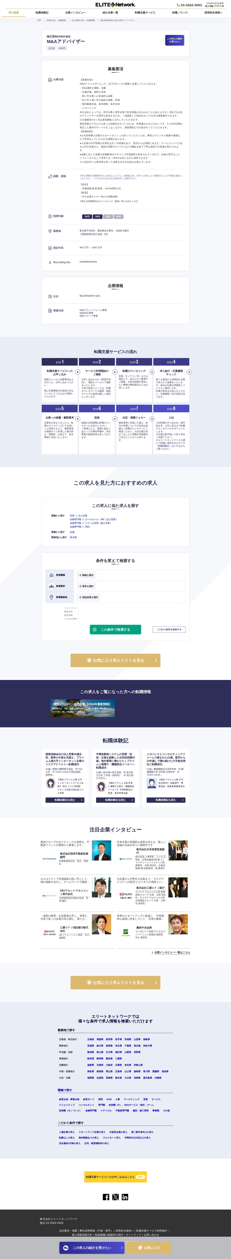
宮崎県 (137, 1078)
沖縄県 (158, 1078)
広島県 (118, 1071)
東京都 (73, 537)
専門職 (101, 1105)
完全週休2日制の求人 (70, 1143)
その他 (166, 1110)
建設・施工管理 (141, 1110)
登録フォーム (51, 379)
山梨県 (127, 1052)
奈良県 (127, 1065)
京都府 (100, 1065)
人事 (117, 1099)
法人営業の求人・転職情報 (83, 20)
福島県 (146, 1039)
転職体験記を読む (65, 800)
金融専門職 (75, 519)
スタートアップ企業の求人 (92, 1132)
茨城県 (90, 1045)
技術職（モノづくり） (70, 1110)
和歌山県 (138, 1065)
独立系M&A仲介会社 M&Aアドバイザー (117, 20)
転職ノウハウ (180, 12)
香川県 (146, 1071)
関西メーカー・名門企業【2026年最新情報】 (82, 708)
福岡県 (90, 1078)
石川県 (109, 1052)
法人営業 (82, 515)
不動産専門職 (122, 1110)
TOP (39, 20)
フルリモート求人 (112, 1137)
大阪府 (109, 1065)
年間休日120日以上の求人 (137, 1137)
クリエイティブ (67, 1105)
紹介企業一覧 (110, 12)
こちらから (61, 393)
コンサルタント (86, 1105)
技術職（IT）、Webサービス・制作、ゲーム (131, 1105)
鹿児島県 (147, 1078)
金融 (72, 532)
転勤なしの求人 (67, 1137)
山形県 (137, 1039)
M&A (87, 526)
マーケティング (131, 1099)
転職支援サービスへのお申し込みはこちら (115, 1177)
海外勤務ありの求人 (89, 1137)
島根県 (100, 1071)
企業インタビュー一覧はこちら (172, 952)
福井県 (118, 1052)
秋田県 (109, 1039)
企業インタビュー (75, 12)
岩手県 (118, 1039)
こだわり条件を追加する (169, 629)
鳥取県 (90, 1071)
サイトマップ (133, 1234)
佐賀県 (100, 1078)
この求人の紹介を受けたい (175, 40)
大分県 (127, 1078)
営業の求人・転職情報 (56, 20)
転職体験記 (42, 12)
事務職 (155, 1110)
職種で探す (65, 1090)
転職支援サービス (145, 12)
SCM (109, 1099)
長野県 (137, 1052)
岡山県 (109, 1071)
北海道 (90, 1039)
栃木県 (100, 1045)
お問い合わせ (151, 1234)
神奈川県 (147, 1045)
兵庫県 (118, 1065)
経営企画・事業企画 (69, 1099)
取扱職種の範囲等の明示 (109, 1234)
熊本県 (118, 1078)
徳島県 (137, 1071)
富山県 (100, 1052)
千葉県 (127, 1045)
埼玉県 (118, 1045)
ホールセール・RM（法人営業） (101, 519)
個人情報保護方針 (82, 1234)
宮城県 (127, 1039)
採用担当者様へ (213, 12)
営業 (72, 515)
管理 (100, 1099)
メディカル (106, 1110)
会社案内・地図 (68, 1230)
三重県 (118, 1058)
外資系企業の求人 (118, 1132)
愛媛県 (155, 1071)
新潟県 (90, 1052)
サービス (156, 1099)
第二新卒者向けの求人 (142, 1132)
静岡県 (100, 1058)
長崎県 (109, 1078)
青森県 (100, 1039)
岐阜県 (90, 1058)
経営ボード (88, 1099)
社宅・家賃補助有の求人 (96, 1143)
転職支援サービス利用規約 (151, 1230)
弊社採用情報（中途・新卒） (96, 1230)
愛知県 (109, 1058)
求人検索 (14, 12)
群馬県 (109, 1045)
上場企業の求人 (67, 1132)
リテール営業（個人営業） (98, 523)
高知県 (165, 1071)
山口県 (127, 1071)
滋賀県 (90, 1065)
